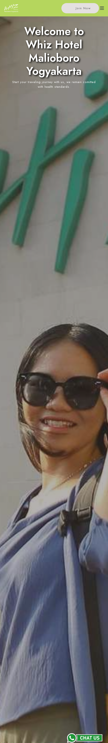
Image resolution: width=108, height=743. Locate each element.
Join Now (80, 9)
